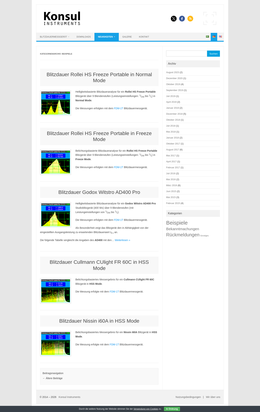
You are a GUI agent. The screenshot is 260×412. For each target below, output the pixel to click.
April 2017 (171, 161)
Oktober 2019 (173, 84)
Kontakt (144, 37)
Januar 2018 (172, 137)
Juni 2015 (171, 191)
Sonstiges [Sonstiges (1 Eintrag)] (204, 236)
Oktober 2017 (173, 143)
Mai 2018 (171, 131)
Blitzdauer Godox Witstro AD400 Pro (99, 192)
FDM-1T (118, 108)
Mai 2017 (171, 155)
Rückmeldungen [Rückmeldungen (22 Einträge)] (183, 234)
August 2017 (172, 149)
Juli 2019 (170, 96)
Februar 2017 (173, 167)
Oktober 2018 (173, 119)
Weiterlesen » (122, 240)
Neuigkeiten (105, 37)
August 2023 (172, 72)
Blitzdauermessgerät (53, 37)
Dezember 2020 (174, 78)
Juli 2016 (170, 173)
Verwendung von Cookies (145, 409)
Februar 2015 (173, 203)
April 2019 (171, 102)
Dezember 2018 (174, 113)
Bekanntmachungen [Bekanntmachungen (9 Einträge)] (182, 229)
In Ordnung (172, 409)
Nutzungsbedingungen (188, 397)
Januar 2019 (172, 108)
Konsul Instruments (69, 397)
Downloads (84, 37)
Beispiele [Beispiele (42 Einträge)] (177, 223)
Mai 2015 (171, 197)
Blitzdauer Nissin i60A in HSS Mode (99, 321)
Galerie (127, 37)
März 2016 (171, 185)
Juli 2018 (170, 125)
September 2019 (174, 90)
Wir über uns (213, 397)
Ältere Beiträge (53, 378)
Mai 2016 (171, 179)
